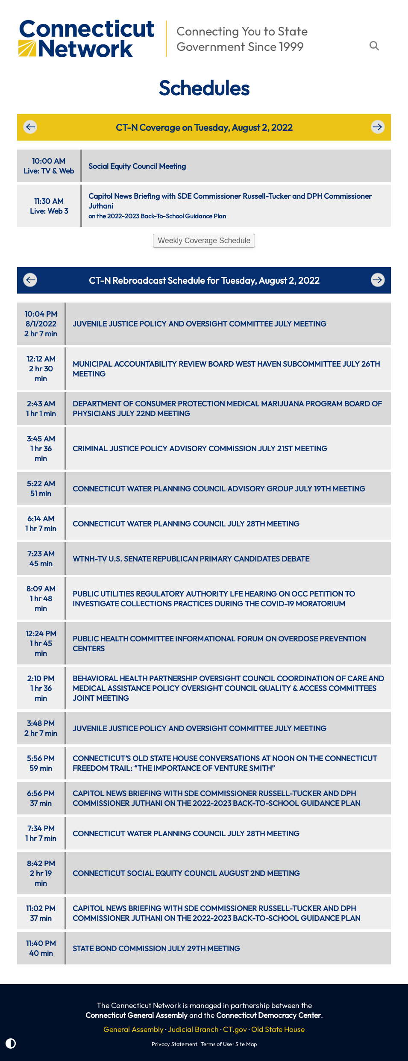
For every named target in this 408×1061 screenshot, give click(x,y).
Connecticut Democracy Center (268, 1015)
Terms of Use (216, 1043)
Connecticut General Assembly (136, 1015)
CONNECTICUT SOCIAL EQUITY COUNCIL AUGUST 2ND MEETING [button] (186, 873)
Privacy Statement (174, 1043)
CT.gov (235, 1029)
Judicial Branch (193, 1029)
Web (66, 171)
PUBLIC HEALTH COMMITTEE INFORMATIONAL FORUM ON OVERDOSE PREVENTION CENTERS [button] (219, 643)
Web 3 (57, 211)
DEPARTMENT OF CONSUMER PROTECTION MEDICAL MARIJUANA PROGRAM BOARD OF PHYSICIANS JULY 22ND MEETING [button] (227, 408)
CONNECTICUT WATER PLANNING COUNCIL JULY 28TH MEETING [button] (186, 524)
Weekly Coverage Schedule (204, 240)
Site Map (246, 1043)
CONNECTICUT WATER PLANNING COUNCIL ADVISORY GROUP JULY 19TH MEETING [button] (219, 489)
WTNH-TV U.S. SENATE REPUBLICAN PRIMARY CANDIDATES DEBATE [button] (191, 559)
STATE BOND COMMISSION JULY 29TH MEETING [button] (156, 948)
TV (45, 171)
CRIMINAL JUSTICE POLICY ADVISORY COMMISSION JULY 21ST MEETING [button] (200, 448)
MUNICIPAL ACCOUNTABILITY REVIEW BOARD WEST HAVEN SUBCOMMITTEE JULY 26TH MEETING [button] (226, 369)
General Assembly (133, 1029)
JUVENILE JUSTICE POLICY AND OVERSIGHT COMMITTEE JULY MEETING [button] (199, 324)
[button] (13, 15)
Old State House (278, 1029)
